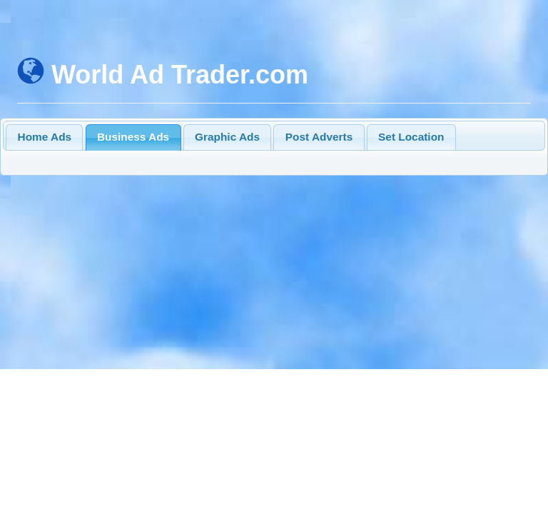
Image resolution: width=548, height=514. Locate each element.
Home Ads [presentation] (45, 137)
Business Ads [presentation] (133, 137)
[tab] (44, 137)
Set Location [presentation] (411, 137)
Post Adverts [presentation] (318, 137)
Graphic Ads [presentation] (227, 137)
